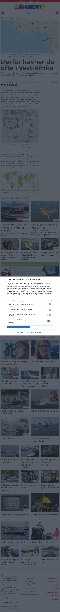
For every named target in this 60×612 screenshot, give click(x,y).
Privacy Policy (38, 332)
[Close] (56, 279)
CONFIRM (19, 327)
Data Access (30, 332)
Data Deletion (21, 332)
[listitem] (30, 301)
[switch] (49, 304)
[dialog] (30, 306)
